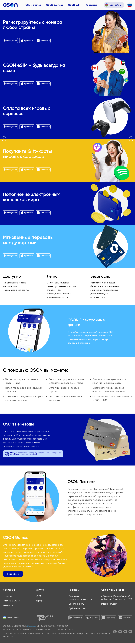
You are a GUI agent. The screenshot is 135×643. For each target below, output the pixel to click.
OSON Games (33, 5)
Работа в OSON (12, 600)
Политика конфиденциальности (80, 597)
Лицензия (31, 626)
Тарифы (40, 600)
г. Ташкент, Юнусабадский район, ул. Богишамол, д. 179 (116, 597)
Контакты (91, 5)
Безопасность (76, 603)
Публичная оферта (79, 608)
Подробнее (13, 574)
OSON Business (54, 5)
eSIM (38, 596)
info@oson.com (109, 603)
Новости (7, 596)
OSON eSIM (74, 5)
